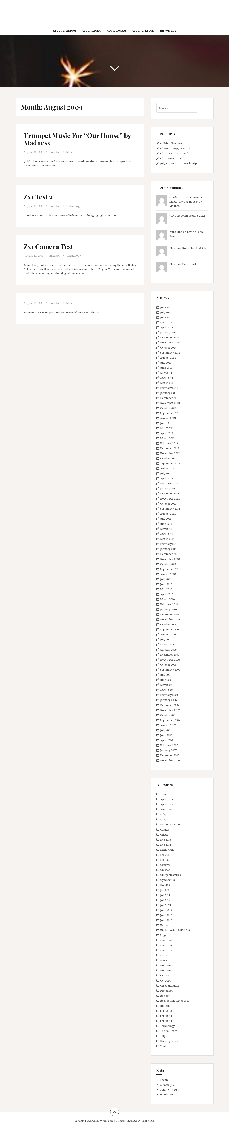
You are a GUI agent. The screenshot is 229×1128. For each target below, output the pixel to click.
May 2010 (166, 589)
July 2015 (165, 312)
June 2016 (166, 307)
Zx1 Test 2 (38, 196)
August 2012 (168, 468)
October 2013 (168, 408)
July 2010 (165, 579)
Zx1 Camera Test (48, 246)
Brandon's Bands (170, 824)
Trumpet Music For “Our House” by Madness (77, 139)
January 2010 (168, 609)
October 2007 (168, 715)
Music (70, 152)
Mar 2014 (166, 940)
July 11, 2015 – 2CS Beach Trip (178, 163)
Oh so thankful (169, 985)
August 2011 (168, 513)
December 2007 (169, 705)
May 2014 (166, 372)
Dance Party (190, 264)
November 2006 (170, 760)
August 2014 (168, 357)
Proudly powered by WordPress (94, 1120)
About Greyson (143, 30)
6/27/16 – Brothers (171, 143)
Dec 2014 (165, 844)
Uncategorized (169, 1041)
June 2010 (166, 584)
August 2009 (168, 634)
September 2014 (170, 352)
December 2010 (169, 554)
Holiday (165, 885)
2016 (163, 794)
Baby (163, 814)
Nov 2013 (166, 965)
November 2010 (170, 559)
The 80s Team (168, 1031)
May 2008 (166, 684)
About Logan (116, 30)
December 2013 (169, 398)
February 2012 (169, 483)
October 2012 (168, 458)
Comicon (165, 829)
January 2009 (168, 649)
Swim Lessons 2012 (193, 215)
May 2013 (166, 428)
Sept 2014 (166, 1015)
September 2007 (170, 720)
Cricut (164, 834)
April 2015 (166, 327)
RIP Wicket (168, 30)
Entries (167, 1085)
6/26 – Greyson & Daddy (175, 153)
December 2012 (169, 448)
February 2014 (169, 387)
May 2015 (166, 322)
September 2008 (170, 669)
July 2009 (165, 639)
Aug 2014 (166, 809)
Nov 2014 (166, 970)
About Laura (91, 30)
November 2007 (170, 710)
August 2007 (168, 725)
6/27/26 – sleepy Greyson (175, 148)
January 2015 (168, 332)
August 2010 (168, 574)
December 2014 (169, 337)
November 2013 (170, 403)
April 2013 (166, 433)
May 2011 (166, 528)
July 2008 (165, 674)
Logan (164, 935)
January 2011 (168, 549)
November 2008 (170, 659)
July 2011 (165, 518)
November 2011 (170, 498)
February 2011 (169, 544)
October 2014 (168, 347)
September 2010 (170, 569)
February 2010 (169, 604)
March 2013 (167, 438)
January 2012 (168, 488)
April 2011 (166, 533)
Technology (73, 206)
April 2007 (166, 740)
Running (165, 1005)
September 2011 (170, 508)
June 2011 (166, 523)
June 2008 (166, 679)
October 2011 (168, 503)
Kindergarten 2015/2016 (175, 930)
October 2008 (168, 664)
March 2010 (167, 599)
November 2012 (170, 453)
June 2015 (166, 317)
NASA (163, 960)
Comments (169, 1089)
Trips (163, 1036)
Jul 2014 (165, 895)
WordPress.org (169, 1094)
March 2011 (167, 538)
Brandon (54, 152)
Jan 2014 (165, 890)
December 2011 (169, 493)
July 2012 (165, 473)
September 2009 (170, 629)
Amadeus (131, 1120)
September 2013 (170, 413)
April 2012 (166, 478)
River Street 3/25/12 (194, 248)
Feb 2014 (165, 854)
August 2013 (168, 418)
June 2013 (166, 423)
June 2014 (166, 367)
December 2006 (169, 755)
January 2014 (168, 393)
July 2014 (165, 362)
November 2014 (170, 342)
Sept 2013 (166, 1010)
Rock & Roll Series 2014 (174, 1000)
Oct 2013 (165, 975)
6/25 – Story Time (171, 158)
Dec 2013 (165, 839)
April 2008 (166, 689)
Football (165, 859)
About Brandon (64, 30)
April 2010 (166, 594)
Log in (164, 1079)
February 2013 (169, 443)
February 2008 (169, 695)
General (165, 864)
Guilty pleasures (170, 875)
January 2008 (168, 700)
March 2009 (167, 644)
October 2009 (168, 624)
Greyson (165, 869)
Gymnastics (167, 880)
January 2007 (168, 750)
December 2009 (169, 614)
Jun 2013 (165, 905)
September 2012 (170, 463)
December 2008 (169, 654)
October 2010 (168, 564)
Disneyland (167, 849)
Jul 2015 (165, 900)
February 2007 (169, 745)
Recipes (165, 995)
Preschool (166, 990)
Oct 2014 (165, 980)
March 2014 (167, 382)
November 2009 (170, 619)
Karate (164, 925)
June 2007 (166, 735)
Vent (163, 1046)
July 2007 (165, 730)
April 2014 (166, 377)
